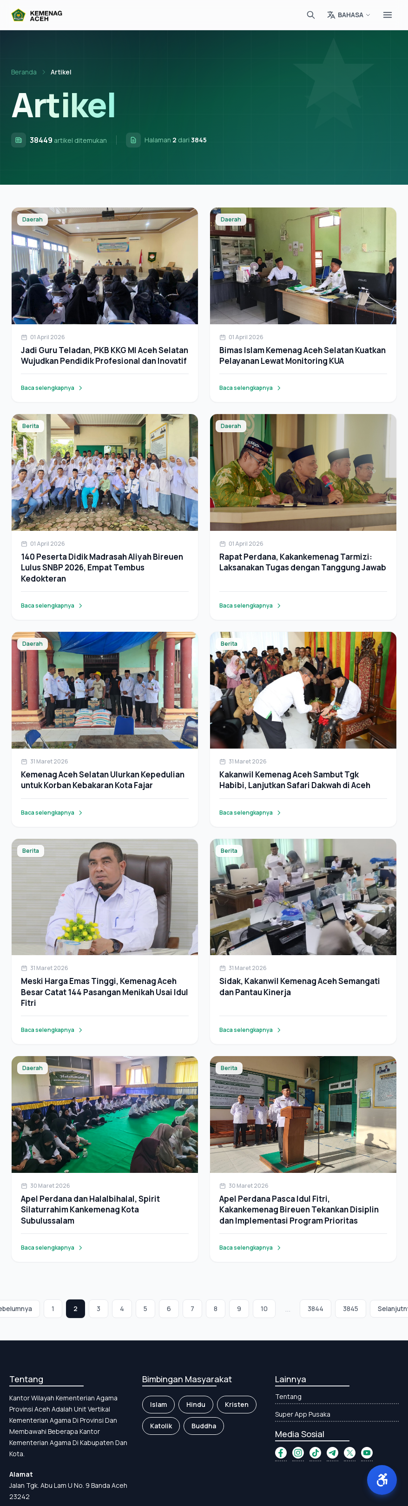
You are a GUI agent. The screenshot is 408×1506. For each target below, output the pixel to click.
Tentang (288, 1396)
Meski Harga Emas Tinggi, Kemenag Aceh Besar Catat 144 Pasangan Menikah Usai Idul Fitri (104, 992)
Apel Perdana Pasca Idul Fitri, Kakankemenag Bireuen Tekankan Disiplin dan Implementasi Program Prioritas (299, 1209)
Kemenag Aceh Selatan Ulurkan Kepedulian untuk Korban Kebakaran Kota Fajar (102, 779)
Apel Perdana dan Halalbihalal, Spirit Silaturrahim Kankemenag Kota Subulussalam (90, 1209)
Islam (158, 1404)
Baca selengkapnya (52, 388)
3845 (350, 1308)
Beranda (24, 71)
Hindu (195, 1404)
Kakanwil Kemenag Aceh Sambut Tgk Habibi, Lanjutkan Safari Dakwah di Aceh (294, 779)
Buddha (203, 1425)
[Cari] (311, 15)
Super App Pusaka (302, 1414)
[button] (382, 1480)
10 (264, 1308)
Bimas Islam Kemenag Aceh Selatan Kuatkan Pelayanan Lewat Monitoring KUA (302, 355)
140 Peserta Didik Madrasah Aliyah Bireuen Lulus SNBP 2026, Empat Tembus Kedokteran (102, 567)
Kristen (237, 1404)
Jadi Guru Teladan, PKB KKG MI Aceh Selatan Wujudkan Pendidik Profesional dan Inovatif (104, 355)
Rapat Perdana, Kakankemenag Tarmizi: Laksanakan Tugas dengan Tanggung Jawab (302, 562)
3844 (315, 1308)
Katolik (161, 1425)
